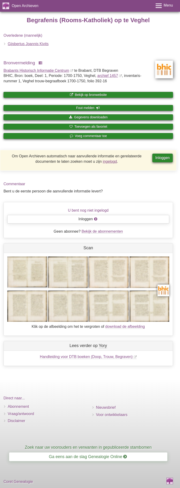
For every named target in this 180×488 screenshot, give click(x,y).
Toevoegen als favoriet (88, 126)
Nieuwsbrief (106, 407)
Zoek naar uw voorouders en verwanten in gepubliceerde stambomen (88, 447)
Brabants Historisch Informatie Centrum (36, 70)
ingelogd (110, 161)
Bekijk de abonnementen (102, 231)
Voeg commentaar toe (88, 136)
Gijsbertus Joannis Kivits (28, 44)
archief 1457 (107, 76)
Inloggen (162, 158)
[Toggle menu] (164, 5)
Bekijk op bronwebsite (88, 95)
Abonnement (18, 406)
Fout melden (88, 108)
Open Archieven (25, 6)
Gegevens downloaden (88, 117)
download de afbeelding (125, 327)
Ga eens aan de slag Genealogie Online (88, 456)
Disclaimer (16, 421)
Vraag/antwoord (21, 414)
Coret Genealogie (18, 482)
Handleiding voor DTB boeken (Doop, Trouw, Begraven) (86, 357)
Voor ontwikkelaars (112, 415)
